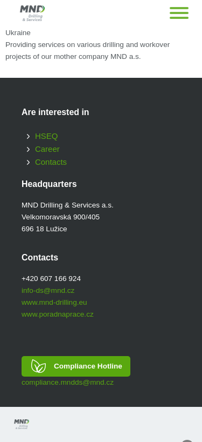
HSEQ (46, 135)
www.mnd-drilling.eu (54, 302)
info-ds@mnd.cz (48, 290)
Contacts (51, 161)
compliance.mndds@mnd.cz (68, 382)
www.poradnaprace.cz (58, 314)
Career (47, 148)
